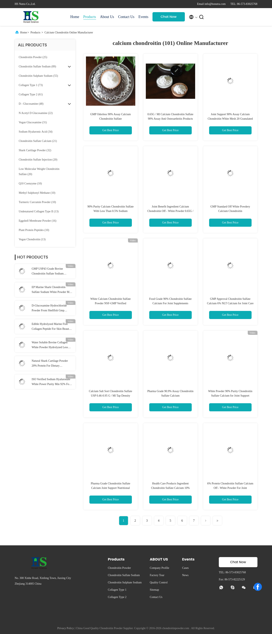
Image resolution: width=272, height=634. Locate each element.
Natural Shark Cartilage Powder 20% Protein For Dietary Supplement (50, 363)
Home (74, 17)
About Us (107, 17)
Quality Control (158, 582)
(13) (39, 211)
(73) (31, 85)
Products (89, 17)
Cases (185, 567)
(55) (38, 75)
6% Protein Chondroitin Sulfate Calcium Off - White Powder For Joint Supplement (230, 488)
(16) (37, 220)
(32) (35, 150)
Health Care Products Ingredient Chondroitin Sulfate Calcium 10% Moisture (170, 488)
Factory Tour (157, 575)
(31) (33, 122)
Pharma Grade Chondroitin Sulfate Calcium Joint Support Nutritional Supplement (110, 488)
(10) (30, 183)
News (185, 575)
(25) (33, 57)
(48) (31, 103)
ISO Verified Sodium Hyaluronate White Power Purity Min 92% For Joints (51, 382)
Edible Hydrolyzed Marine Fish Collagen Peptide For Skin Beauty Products (51, 326)
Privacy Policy (65, 628)
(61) (31, 94)
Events (143, 17)
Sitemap (154, 589)
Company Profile (159, 567)
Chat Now (169, 16)
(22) (36, 113)
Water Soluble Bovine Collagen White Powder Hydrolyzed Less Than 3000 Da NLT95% (50, 345)
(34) (36, 131)
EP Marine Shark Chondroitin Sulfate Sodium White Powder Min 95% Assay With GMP (52, 290)
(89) (37, 66)
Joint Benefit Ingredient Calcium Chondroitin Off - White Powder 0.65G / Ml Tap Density (170, 211)
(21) (38, 141)
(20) (38, 159)
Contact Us (126, 17)
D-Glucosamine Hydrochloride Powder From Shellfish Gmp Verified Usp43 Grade (49, 308)
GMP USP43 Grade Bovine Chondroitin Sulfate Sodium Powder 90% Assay (48, 271)
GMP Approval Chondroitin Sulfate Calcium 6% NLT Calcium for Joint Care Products (230, 303)
